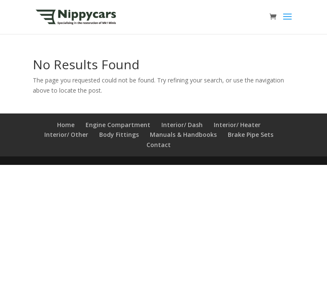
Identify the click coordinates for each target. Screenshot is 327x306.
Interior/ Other (66, 134)
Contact (158, 145)
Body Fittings (119, 134)
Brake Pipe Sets (250, 134)
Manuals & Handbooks (183, 134)
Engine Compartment (118, 125)
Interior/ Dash (182, 125)
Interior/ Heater (237, 125)
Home (66, 125)
